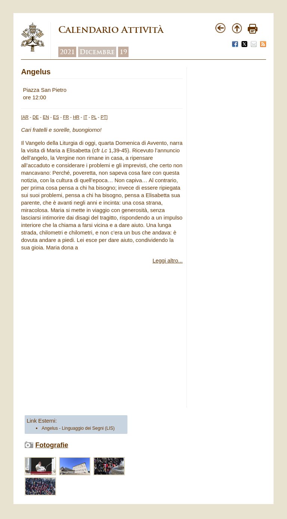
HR (76, 117)
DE (36, 117)
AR (25, 117)
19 (123, 52)
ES (56, 117)
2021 (67, 52)
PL (93, 117)
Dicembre (97, 52)
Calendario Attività (110, 29)
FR (66, 117)
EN (46, 117)
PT (103, 117)
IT (85, 117)
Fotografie (51, 445)
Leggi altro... (167, 261)
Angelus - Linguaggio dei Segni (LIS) (77, 428)
